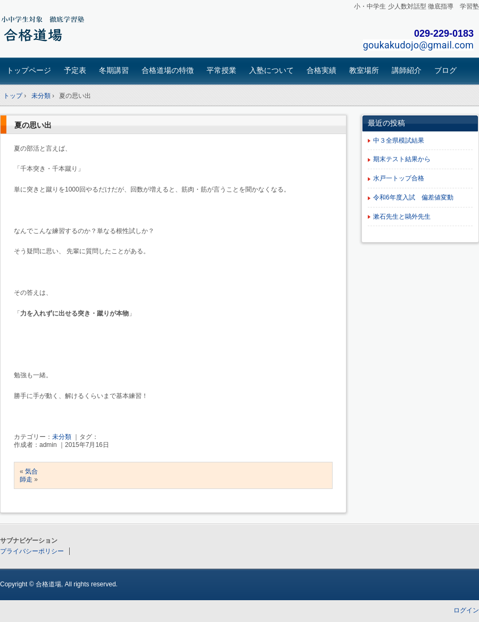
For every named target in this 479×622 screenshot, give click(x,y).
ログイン (466, 610)
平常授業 (221, 70)
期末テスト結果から (402, 159)
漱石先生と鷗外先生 (402, 216)
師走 (26, 479)
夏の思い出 (33, 125)
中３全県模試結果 (398, 140)
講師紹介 (407, 70)
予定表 (75, 70)
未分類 (61, 437)
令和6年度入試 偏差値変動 (413, 197)
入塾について (271, 70)
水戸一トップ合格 (398, 178)
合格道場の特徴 (168, 70)
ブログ (445, 70)
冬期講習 (114, 70)
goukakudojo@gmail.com (418, 45)
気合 (31, 471)
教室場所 (364, 70)
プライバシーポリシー (32, 551)
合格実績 (321, 70)
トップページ (28, 70)
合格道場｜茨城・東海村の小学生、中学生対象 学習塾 (75, 30)
